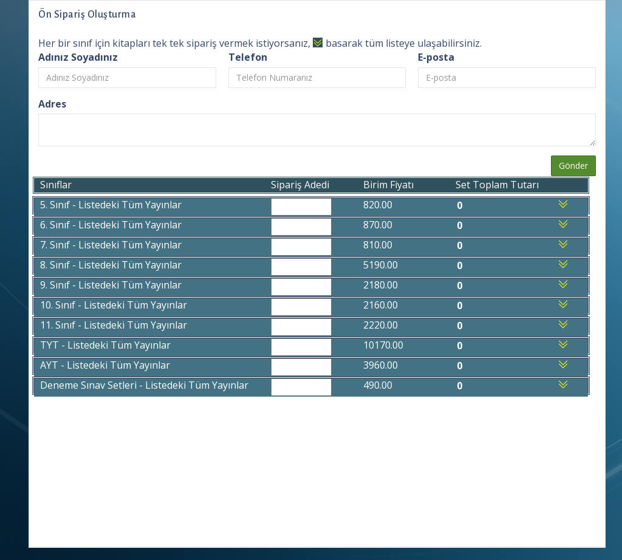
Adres (52, 104)
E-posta (436, 57)
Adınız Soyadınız (78, 57)
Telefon (247, 57)
